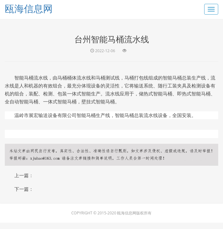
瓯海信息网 (29, 8)
